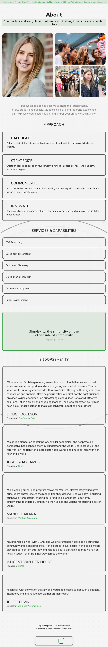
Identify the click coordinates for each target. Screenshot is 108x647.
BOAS (21, 568)
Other (22, 471)
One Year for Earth (28, 424)
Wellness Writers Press (30, 606)
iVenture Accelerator (29, 521)
